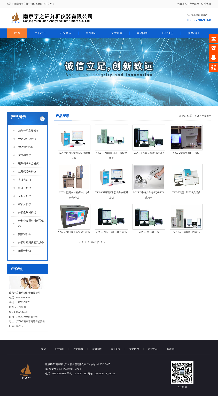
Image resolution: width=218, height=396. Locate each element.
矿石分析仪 (24, 204)
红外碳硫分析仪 (27, 171)
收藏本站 (182, 4)
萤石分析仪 (24, 250)
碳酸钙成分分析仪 (28, 163)
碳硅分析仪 (24, 188)
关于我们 (40, 33)
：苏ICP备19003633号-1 (68, 369)
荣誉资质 (116, 33)
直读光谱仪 (24, 179)
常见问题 (142, 33)
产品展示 (194, 4)
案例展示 (91, 33)
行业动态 (167, 33)
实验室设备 (24, 234)
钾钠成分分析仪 (27, 139)
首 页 (17, 33)
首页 (196, 116)
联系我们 (206, 4)
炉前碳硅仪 (24, 155)
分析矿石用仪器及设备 (31, 242)
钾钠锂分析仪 (26, 147)
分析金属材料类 (27, 212)
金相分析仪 (24, 196)
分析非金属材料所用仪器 (31, 223)
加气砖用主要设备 (28, 130)
